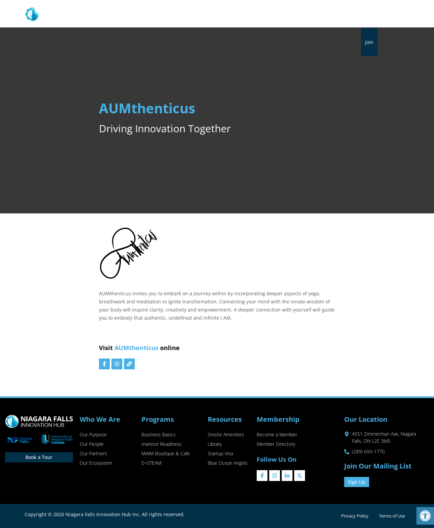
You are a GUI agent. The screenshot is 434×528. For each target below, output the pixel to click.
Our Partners (93, 454)
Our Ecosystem (96, 463)
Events (308, 14)
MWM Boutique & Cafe (166, 454)
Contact (365, 14)
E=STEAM (151, 463)
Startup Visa (220, 454)
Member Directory (276, 444)
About (135, 14)
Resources (207, 14)
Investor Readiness (162, 444)
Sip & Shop (336, 14)
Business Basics (159, 435)
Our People (92, 444)
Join (369, 42)
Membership (250, 14)
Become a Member (277, 435)
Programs (169, 14)
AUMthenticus (136, 348)
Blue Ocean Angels (228, 463)
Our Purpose (93, 435)
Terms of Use (392, 516)
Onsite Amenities (226, 435)
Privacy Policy (354, 516)
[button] (425, 516)
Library (284, 14)
